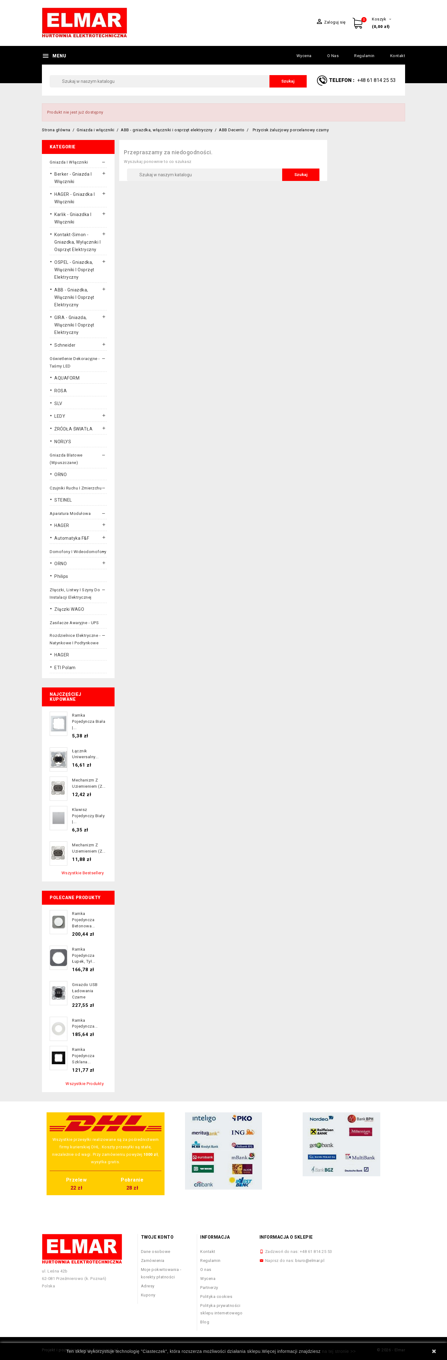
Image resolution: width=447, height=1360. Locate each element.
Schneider (65, 345)
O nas (333, 55)
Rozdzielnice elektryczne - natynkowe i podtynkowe (75, 639)
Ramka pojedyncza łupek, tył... (83, 955)
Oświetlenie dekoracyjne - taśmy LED (75, 362)
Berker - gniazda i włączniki (73, 178)
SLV (58, 403)
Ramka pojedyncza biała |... (88, 721)
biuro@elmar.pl (309, 1260)
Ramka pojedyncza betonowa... (83, 919)
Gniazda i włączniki (69, 162)
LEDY (59, 416)
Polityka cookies (216, 1296)
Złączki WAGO (69, 609)
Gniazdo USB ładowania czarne (85, 990)
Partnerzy (209, 1287)
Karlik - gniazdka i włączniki (73, 218)
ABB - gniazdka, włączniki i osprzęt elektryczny (74, 297)
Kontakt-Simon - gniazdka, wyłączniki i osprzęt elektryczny (77, 242)
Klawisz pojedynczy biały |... (88, 815)
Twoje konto (157, 1237)
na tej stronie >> (339, 1351)
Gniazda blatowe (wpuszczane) (66, 459)
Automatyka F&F (71, 538)
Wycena (304, 55)
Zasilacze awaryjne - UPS (74, 622)
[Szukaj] (178, 81)
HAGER (61, 525)
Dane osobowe (155, 1251)
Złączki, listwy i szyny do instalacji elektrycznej (75, 594)
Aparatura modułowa (70, 513)
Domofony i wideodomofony (78, 551)
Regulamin (364, 55)
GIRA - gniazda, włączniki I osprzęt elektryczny (74, 325)
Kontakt (397, 55)
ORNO (60, 474)
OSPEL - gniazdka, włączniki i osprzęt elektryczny (74, 270)
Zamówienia (153, 1260)
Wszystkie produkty (84, 1083)
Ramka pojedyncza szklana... (83, 1055)
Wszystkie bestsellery (82, 873)
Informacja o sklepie (286, 1237)
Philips (61, 576)
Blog (204, 1322)
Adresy (148, 1286)
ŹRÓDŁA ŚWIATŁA (73, 428)
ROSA (60, 390)
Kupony (148, 1295)
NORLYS (62, 441)
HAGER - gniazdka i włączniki (74, 198)
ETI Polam (65, 667)
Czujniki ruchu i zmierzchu (76, 488)
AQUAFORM (66, 378)
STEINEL (63, 500)
